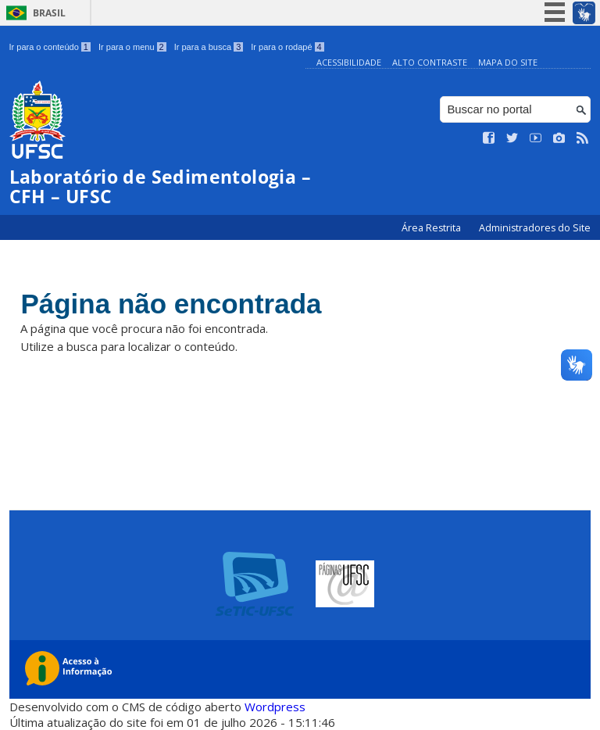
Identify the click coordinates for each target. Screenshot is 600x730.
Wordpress (275, 706)
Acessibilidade (348, 62)
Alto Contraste (429, 62)
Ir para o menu (132, 47)
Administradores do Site (535, 227)
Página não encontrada (170, 303)
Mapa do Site (508, 62)
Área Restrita (432, 227)
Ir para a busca (209, 47)
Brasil (49, 13)
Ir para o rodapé (287, 47)
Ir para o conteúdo (50, 47)
